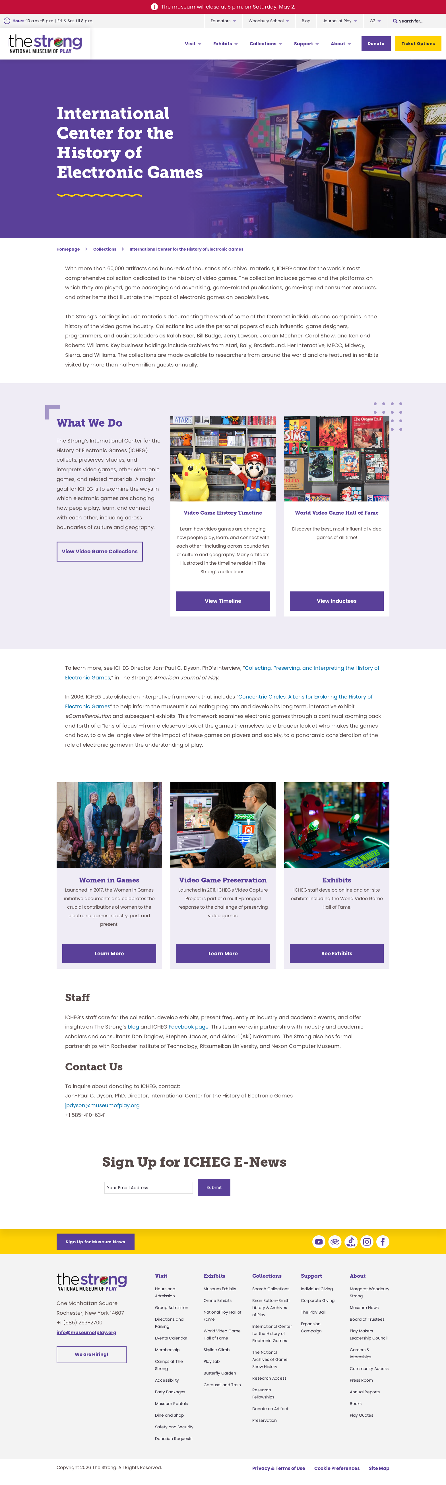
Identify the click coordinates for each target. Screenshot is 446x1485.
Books (356, 1401)
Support (303, 43)
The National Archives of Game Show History (270, 1357)
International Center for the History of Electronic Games (272, 1331)
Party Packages (170, 1390)
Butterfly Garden (220, 1371)
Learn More (109, 953)
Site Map (379, 1466)
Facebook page (188, 1026)
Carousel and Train (222, 1383)
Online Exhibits (218, 1298)
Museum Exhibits (220, 1287)
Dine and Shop (169, 1413)
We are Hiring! (91, 1352)
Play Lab (212, 1359)
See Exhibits (336, 953)
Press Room (361, 1378)
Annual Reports (365, 1390)
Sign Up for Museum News (95, 1240)
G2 (372, 21)
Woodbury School (266, 21)
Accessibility (167, 1378)
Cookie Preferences (337, 1466)
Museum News (364, 1305)
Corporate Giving (317, 1298)
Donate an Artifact (270, 1407)
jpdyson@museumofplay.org (102, 1105)
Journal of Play (337, 21)
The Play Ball (313, 1310)
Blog (306, 21)
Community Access (369, 1366)
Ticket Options (418, 43)
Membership (167, 1348)
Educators (220, 21)
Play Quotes (361, 1413)
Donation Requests (173, 1436)
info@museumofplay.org (86, 1330)
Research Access (269, 1376)
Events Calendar (171, 1336)
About (338, 43)
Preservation (264, 1418)
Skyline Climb (217, 1348)
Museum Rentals (171, 1401)
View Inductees (337, 601)
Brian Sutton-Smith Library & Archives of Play (271, 1306)
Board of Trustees (367, 1317)
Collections (263, 43)
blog (133, 1026)
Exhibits (222, 43)
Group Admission (171, 1305)
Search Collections (270, 1287)
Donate (376, 43)
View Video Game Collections (100, 551)
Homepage (68, 249)
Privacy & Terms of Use (278, 1466)
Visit (190, 43)
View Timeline (223, 601)
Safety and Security (174, 1425)
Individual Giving (317, 1287)
